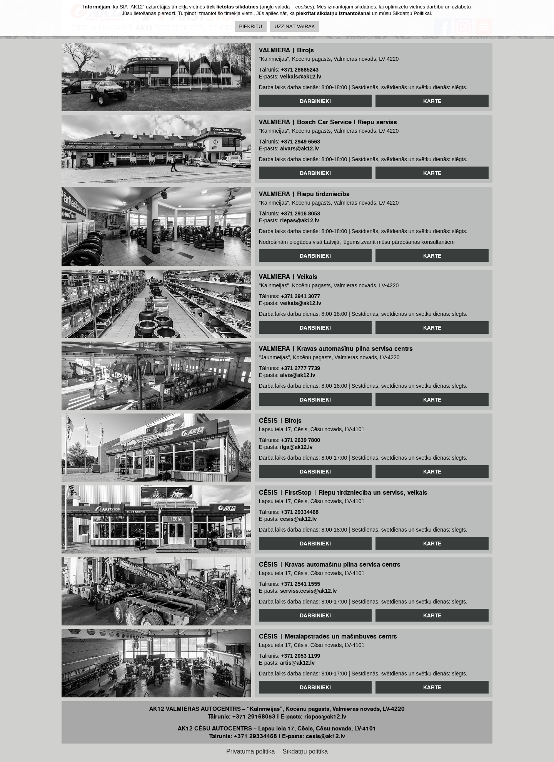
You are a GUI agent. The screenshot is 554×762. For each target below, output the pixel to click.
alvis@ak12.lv (297, 375)
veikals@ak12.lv (300, 76)
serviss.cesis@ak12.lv (308, 591)
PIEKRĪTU (250, 26)
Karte (432, 101)
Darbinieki (315, 101)
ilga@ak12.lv (296, 447)
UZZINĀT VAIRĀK (294, 26)
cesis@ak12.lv (298, 519)
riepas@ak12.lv (299, 220)
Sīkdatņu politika (304, 751)
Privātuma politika (250, 751)
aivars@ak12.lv (299, 148)
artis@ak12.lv (297, 663)
